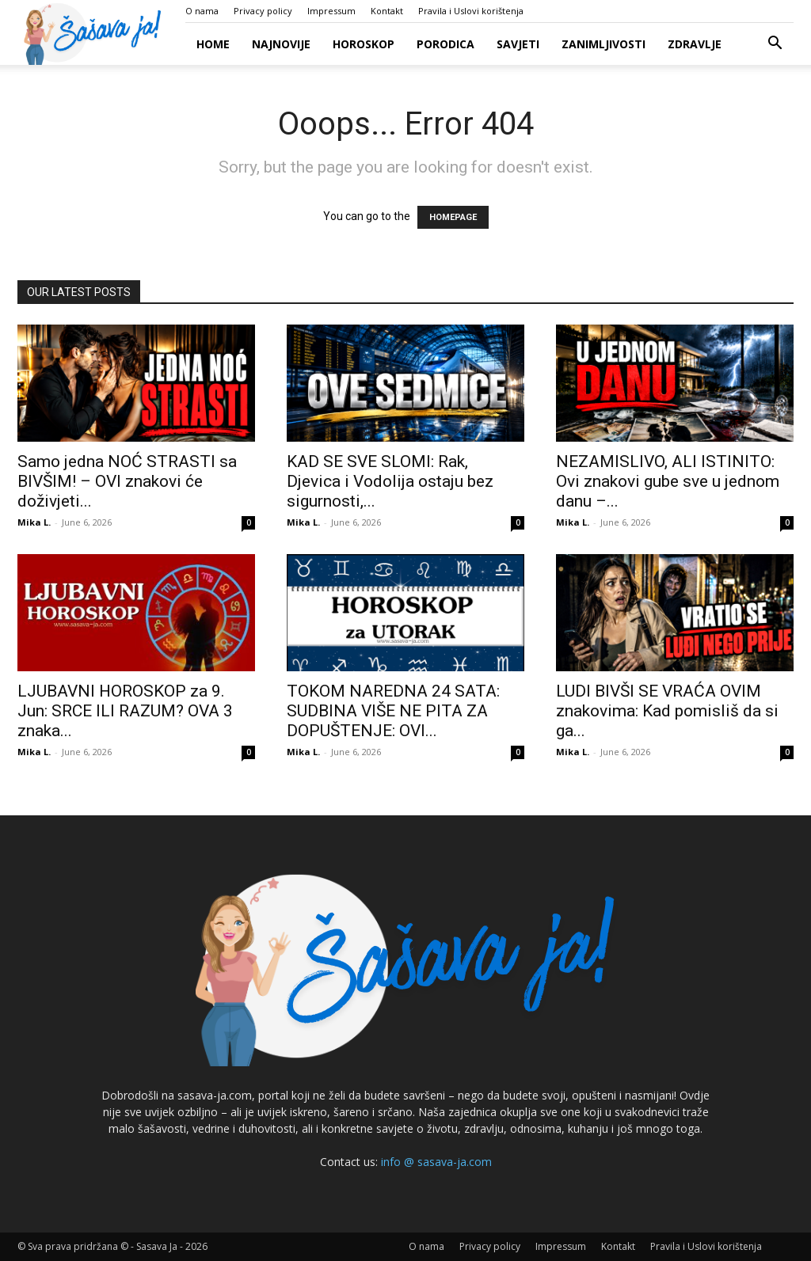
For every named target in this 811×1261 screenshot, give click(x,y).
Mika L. (34, 522)
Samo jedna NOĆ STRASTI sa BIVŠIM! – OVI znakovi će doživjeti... (127, 481)
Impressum (331, 11)
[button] (775, 44)
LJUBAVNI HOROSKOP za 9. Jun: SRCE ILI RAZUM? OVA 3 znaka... (125, 711)
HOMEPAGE (453, 217)
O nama (202, 11)
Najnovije (281, 43)
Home (213, 43)
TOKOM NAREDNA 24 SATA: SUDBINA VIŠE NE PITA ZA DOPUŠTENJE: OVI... (393, 711)
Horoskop (363, 43)
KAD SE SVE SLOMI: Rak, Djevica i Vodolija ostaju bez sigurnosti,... (390, 481)
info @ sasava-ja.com (436, 1161)
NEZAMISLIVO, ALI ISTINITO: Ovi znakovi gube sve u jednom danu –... (667, 481)
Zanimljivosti (603, 43)
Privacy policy (263, 11)
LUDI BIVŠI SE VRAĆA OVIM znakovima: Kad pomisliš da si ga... (667, 711)
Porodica (445, 43)
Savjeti (518, 43)
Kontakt (387, 11)
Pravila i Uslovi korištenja (471, 11)
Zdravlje (695, 43)
